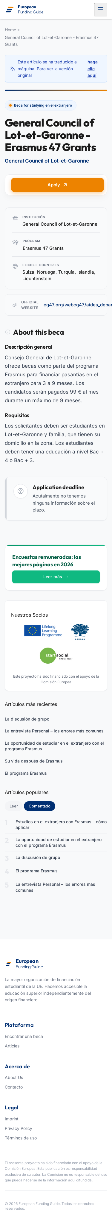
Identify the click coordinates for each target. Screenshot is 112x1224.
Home (10, 29)
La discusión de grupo (27, 718)
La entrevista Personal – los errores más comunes (54, 730)
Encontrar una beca (24, 1036)
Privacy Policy (18, 1128)
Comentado (42, 805)
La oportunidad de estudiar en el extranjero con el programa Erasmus (54, 745)
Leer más (56, 576)
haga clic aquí (93, 68)
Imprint (12, 1118)
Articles (12, 1045)
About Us (14, 1077)
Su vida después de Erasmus (34, 760)
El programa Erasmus (26, 773)
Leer (14, 806)
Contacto (14, 1086)
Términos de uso (21, 1137)
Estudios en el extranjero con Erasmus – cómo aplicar (61, 824)
